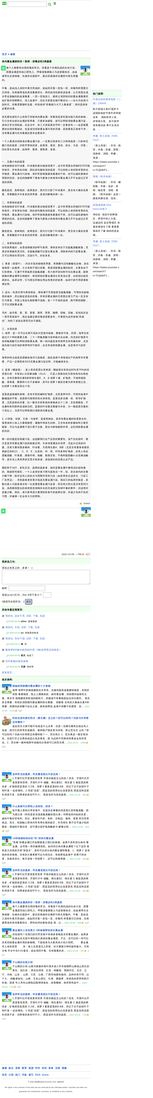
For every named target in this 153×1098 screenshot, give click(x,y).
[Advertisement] (46, 30)
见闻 (57, 1071)
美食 (50, 1071)
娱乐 (11, 1071)
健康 (12, 54)
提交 (28, 604)
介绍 (11, 1078)
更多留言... (8, 675)
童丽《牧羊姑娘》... (104, 176)
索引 (31, 1078)
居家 (17, 1071)
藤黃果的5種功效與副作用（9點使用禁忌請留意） (33, 653)
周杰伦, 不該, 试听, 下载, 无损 (22, 630)
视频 (64, 1071)
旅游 (31, 1071)
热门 (17, 1078)
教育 (24, 1071)
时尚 (37, 1071)
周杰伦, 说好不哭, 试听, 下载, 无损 (25, 619)
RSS (37, 1078)
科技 (44, 1071)
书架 (24, 1078)
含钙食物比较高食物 (16, 664)
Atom (45, 1078)
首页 (4, 54)
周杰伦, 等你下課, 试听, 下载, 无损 (25, 641)
